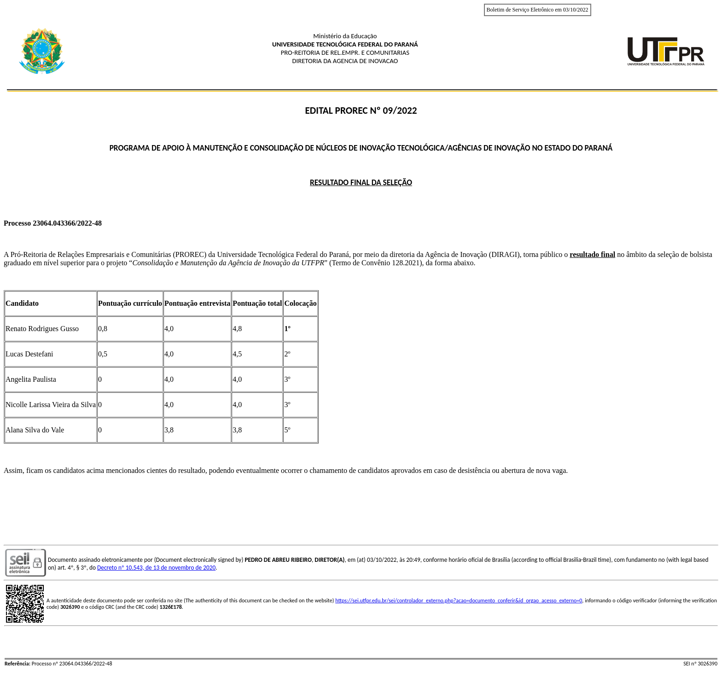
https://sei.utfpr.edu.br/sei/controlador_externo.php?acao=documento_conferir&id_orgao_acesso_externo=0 (458, 600)
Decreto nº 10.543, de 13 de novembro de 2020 (156, 567)
